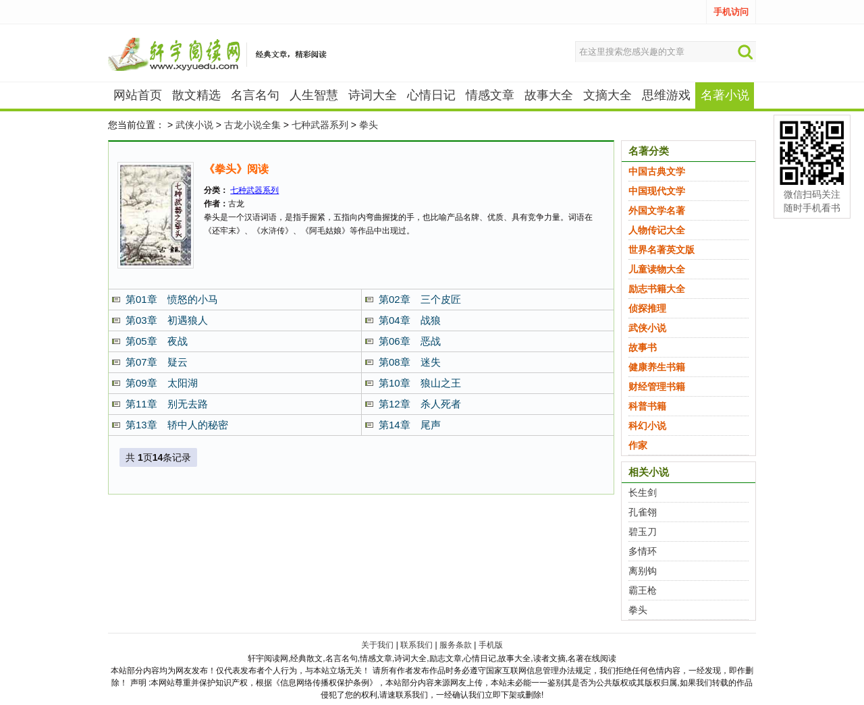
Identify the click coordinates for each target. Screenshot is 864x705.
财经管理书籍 (656, 386)
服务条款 (455, 645)
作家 (637, 445)
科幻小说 (647, 425)
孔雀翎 (642, 512)
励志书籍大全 (656, 288)
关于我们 (377, 645)
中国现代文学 (656, 191)
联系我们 (416, 645)
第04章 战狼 (410, 320)
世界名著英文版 (661, 249)
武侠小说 (194, 124)
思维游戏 (666, 95)
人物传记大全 (656, 230)
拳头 (368, 124)
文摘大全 (607, 95)
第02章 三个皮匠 (420, 299)
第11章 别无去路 (167, 404)
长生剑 (642, 492)
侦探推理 (647, 308)
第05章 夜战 (157, 341)
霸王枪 (642, 590)
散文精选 (196, 95)
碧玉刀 (642, 531)
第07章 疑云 (157, 362)
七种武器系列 (320, 124)
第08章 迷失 (410, 362)
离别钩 (642, 570)
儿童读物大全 (656, 269)
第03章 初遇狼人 (167, 320)
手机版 (491, 645)
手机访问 (731, 12)
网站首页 (137, 95)
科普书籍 (647, 406)
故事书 (642, 347)
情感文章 (490, 95)
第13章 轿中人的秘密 (177, 424)
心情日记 (431, 95)
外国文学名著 (656, 210)
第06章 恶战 (410, 341)
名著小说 (725, 95)
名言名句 (255, 95)
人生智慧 (314, 95)
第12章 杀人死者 (420, 404)
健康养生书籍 (656, 367)
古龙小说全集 (252, 124)
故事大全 (548, 95)
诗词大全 (372, 95)
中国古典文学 (656, 171)
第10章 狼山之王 (420, 383)
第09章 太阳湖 (162, 383)
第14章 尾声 (410, 424)
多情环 (642, 551)
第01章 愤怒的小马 (172, 299)
